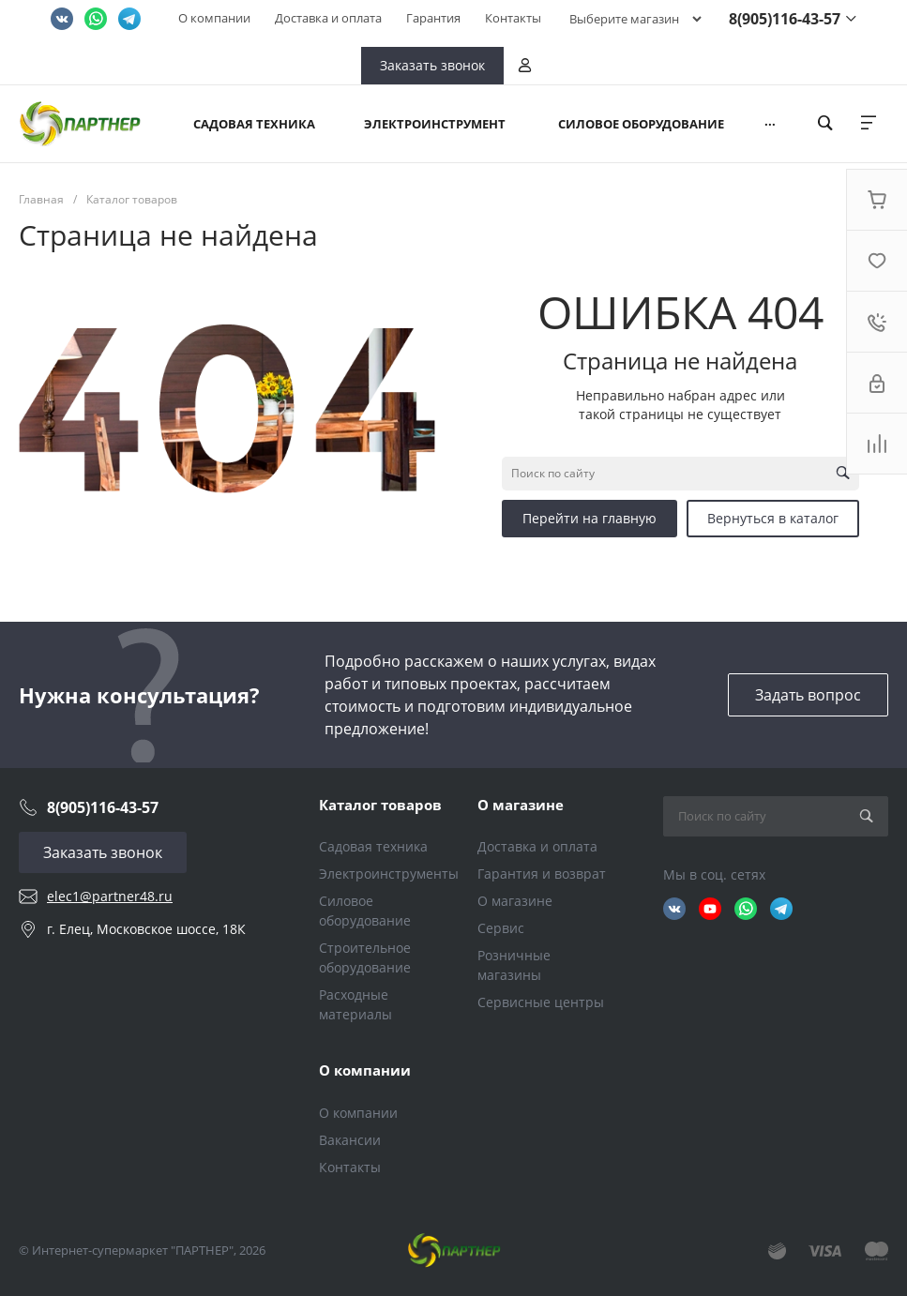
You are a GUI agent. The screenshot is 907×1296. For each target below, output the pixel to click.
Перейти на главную (589, 518)
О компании (214, 17)
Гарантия (433, 17)
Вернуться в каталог (773, 518)
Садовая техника (373, 846)
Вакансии (350, 1140)
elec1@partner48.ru (110, 896)
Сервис (500, 928)
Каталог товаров (380, 804)
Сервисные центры (540, 1002)
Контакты (513, 17)
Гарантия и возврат (541, 873)
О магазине (520, 804)
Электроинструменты (389, 873)
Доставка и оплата (328, 17)
